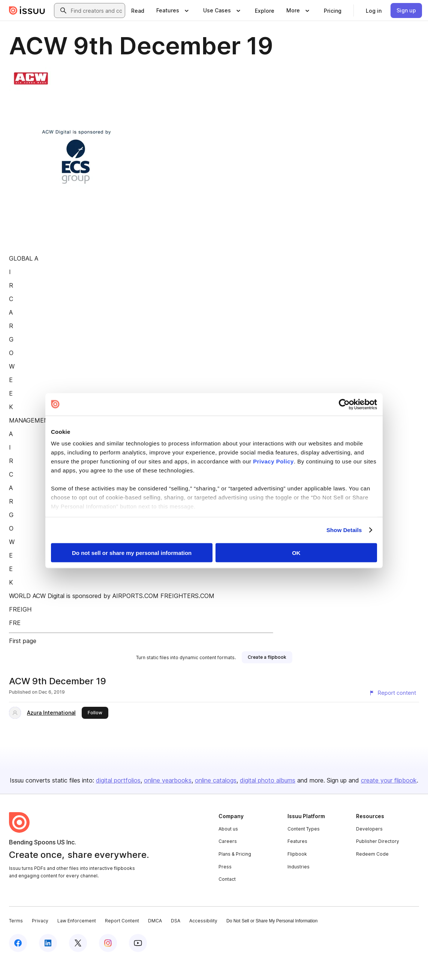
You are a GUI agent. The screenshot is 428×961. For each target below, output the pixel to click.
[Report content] (392, 692)
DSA (175, 921)
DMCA (155, 921)
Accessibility (203, 921)
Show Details (344, 530)
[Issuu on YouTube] (138, 943)
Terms (16, 921)
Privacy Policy (273, 461)
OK (296, 552)
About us (228, 829)
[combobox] (96, 10)
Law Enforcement (76, 921)
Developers (369, 829)
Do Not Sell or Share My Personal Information (271, 921)
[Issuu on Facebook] (18, 943)
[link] (137, 10)
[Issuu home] (27, 10)
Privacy (40, 921)
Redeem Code (372, 854)
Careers (227, 841)
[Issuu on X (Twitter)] (78, 943)
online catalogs (215, 780)
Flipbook (297, 854)
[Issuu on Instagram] (108, 943)
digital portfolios (118, 780)
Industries (298, 867)
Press (225, 867)
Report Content (122, 921)
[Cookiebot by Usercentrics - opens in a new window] (344, 404)
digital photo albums (267, 780)
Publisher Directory (377, 841)
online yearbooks (168, 780)
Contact (227, 879)
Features (297, 841)
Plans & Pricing (234, 854)
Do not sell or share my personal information (132, 552)
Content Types (303, 829)
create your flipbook (389, 780)
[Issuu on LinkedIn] (48, 943)
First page (22, 641)
